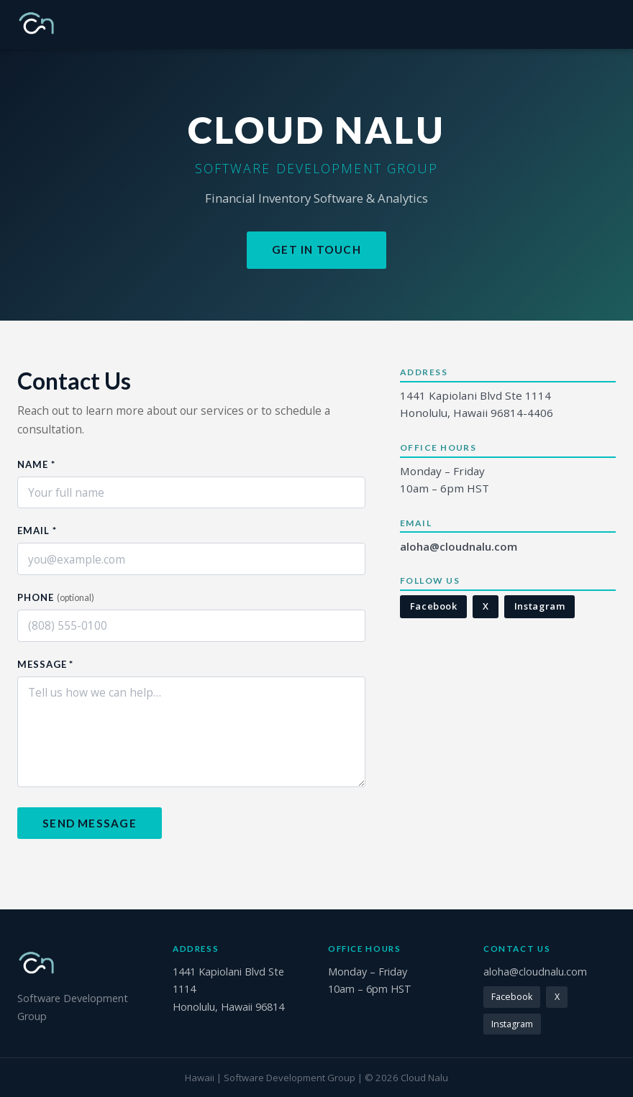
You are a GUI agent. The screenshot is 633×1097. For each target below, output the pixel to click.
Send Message (89, 823)
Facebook (433, 606)
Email (36, 530)
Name (36, 464)
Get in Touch (316, 249)
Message (45, 664)
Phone (55, 597)
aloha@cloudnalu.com (458, 546)
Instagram (539, 606)
